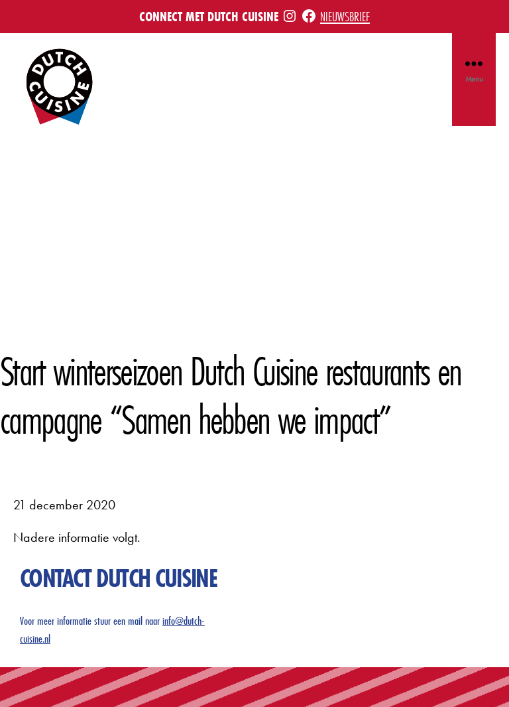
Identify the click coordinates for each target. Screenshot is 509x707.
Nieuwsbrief (345, 16)
